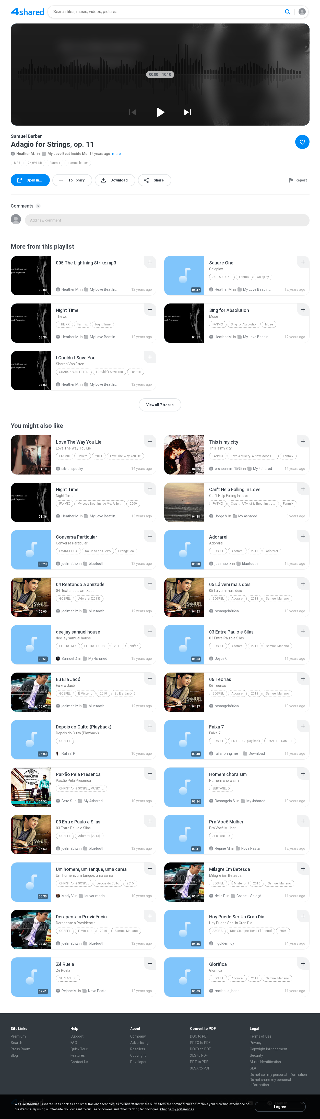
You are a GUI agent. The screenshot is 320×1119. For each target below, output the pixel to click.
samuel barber (78, 163)
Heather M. (23, 154)
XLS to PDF (199, 1055)
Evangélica (68, 551)
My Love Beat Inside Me (64, 154)
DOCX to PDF (200, 1049)
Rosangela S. (222, 801)
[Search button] (287, 12)
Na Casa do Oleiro (98, 551)
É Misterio (85, 693)
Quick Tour (79, 1049)
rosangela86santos (226, 611)
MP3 (17, 163)
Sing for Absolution (244, 324)
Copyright (138, 1055)
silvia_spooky (69, 469)
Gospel (218, 551)
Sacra (217, 931)
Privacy (256, 1043)
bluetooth (93, 564)
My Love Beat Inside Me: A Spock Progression (101, 503)
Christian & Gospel (74, 883)
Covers (83, 456)
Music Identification (265, 1062)
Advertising (139, 1043)
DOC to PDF (199, 1036)
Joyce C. (218, 658)
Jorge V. (218, 516)
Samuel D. (67, 658)
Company (138, 1036)
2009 (133, 503)
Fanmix (55, 163)
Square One (221, 277)
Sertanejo (221, 788)
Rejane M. (220, 848)
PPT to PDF (199, 1062)
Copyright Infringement (268, 1049)
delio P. (217, 896)
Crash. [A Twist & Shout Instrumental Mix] (255, 503)
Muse (269, 324)
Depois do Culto (108, 883)
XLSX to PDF (200, 1068)
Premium (18, 1036)
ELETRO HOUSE (95, 646)
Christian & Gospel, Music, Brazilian (83, 788)
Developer (138, 1062)
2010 (103, 693)
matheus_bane (224, 991)
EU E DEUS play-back (245, 741)
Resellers (137, 1049)
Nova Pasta (248, 848)
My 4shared (259, 469)
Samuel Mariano (277, 598)
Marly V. (65, 896)
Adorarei (237, 551)
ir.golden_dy (221, 943)
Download (254, 753)
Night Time (103, 324)
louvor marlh (92, 896)
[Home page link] (27, 11)
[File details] (31, 275)
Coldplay (263, 277)
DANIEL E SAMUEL (280, 741)
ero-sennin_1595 (225, 469)
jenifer (133, 646)
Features (77, 1055)
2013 (254, 551)
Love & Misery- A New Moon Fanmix (255, 456)
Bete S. (64, 801)
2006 (283, 931)
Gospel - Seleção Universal (247, 896)
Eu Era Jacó (123, 693)
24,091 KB (35, 163)
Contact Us (79, 1062)
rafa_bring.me (223, 753)
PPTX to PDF (200, 1043)
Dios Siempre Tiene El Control (251, 931)
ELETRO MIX (68, 646)
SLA (253, 1068)
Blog (14, 1055)
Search (16, 1043)
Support (77, 1036)
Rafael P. (66, 753)
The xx (64, 324)
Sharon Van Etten (73, 372)
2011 (98, 456)
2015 (130, 883)
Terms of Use (260, 1036)
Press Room (20, 1049)
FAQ (73, 1043)
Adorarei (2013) (89, 598)
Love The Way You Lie (125, 456)
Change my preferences (177, 1109)
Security (256, 1055)
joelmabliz (67, 564)
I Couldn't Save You (109, 372)
